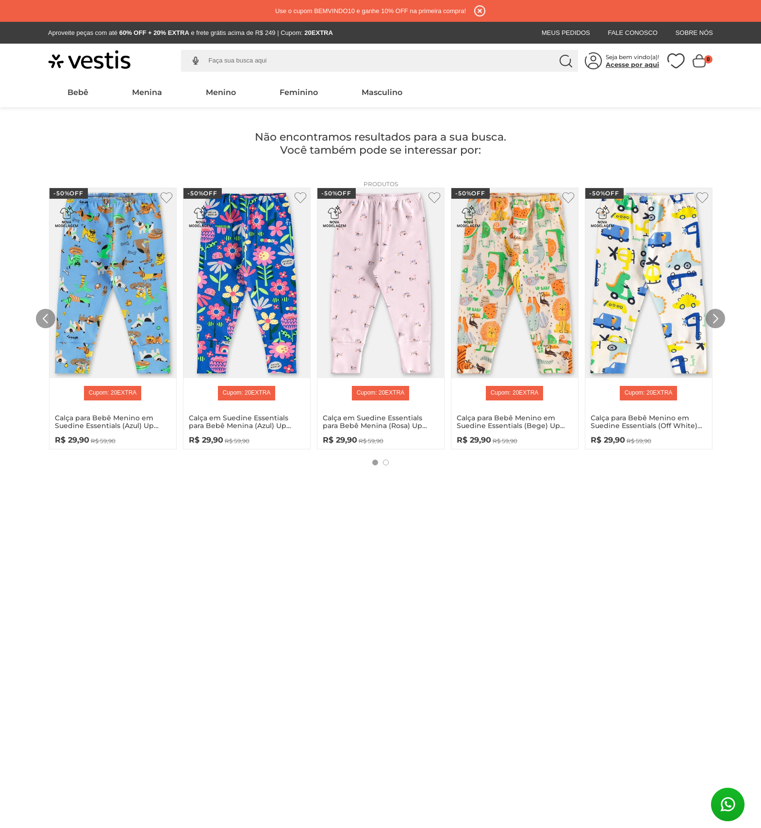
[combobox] (387, 61)
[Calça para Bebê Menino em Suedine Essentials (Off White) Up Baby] (648, 316)
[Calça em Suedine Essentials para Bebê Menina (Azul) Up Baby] (246, 316)
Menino (221, 92)
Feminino (299, 92)
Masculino (382, 92)
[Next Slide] (715, 318)
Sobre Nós (694, 32)
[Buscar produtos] (566, 61)
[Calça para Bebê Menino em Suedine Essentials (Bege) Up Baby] (514, 316)
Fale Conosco (633, 32)
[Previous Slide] (45, 318)
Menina (147, 92)
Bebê (77, 92)
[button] (195, 61)
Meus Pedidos (566, 32)
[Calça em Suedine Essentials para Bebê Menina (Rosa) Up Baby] (380, 316)
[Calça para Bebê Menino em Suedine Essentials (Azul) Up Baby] (113, 316)
